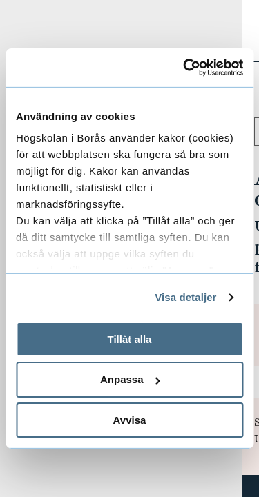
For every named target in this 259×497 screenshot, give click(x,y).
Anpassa (130, 379)
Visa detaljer (185, 297)
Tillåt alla (130, 338)
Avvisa (129, 420)
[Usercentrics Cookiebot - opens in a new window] (184, 68)
